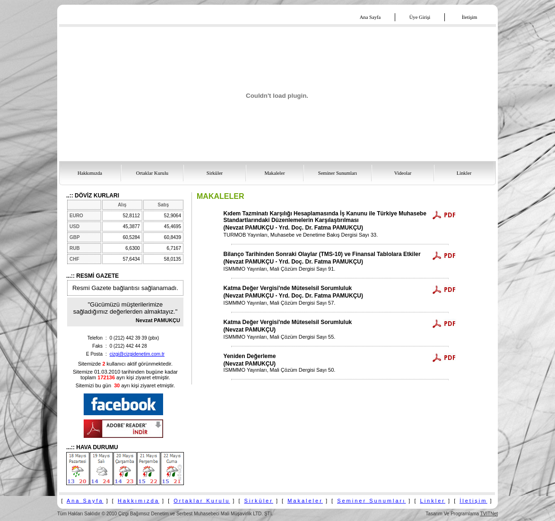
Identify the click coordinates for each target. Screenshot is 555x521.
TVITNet (489, 513)
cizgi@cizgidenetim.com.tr (137, 354)
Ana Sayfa (85, 501)
